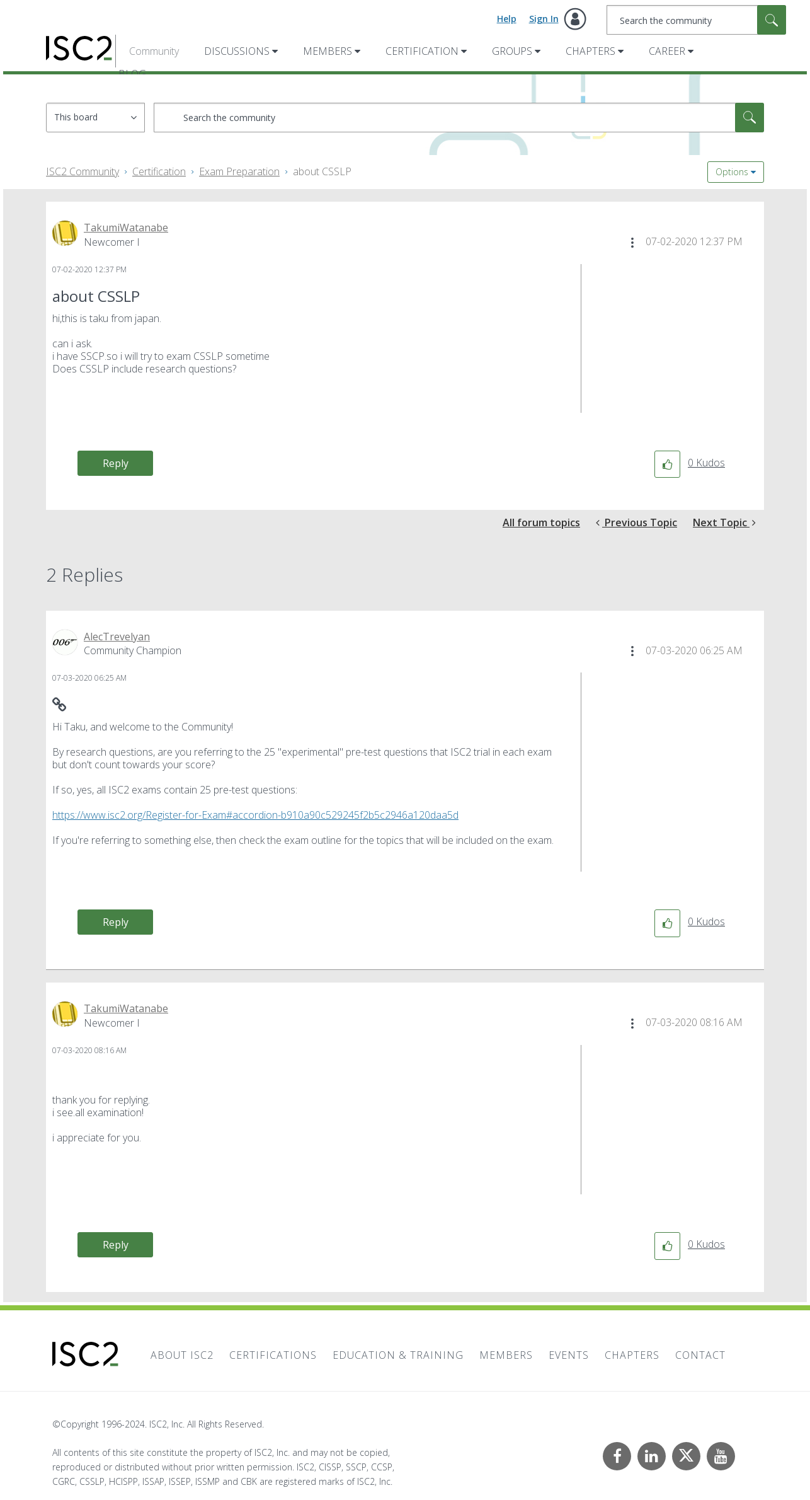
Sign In (544, 19)
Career (667, 51)
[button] (632, 242)
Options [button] (732, 172)
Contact (700, 1355)
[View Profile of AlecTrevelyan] (117, 636)
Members (327, 51)
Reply (115, 463)
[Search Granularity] (95, 117)
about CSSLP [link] (322, 171)
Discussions (237, 51)
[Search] (696, 20)
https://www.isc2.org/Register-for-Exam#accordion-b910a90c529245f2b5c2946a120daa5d (255, 815)
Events (569, 1355)
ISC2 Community (82, 171)
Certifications (273, 1355)
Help (506, 19)
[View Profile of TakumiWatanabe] (126, 227)
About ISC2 (182, 1355)
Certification (422, 51)
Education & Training (398, 1355)
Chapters (590, 51)
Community (154, 51)
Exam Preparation (239, 171)
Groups (512, 51)
